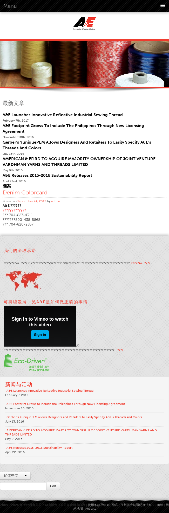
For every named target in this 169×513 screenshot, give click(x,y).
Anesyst (90, 508)
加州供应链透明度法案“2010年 (141, 505)
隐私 (115, 505)
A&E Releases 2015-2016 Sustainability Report (47, 175)
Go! (53, 486)
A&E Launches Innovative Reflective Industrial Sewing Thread (63, 114)
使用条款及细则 (99, 505)
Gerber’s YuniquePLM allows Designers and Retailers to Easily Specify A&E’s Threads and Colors (74, 417)
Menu (10, 6)
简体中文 (15, 475)
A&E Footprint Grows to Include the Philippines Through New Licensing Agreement (65, 404)
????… (121, 350)
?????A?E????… (142, 263)
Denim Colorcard (25, 192)
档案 (7, 186)
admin (55, 201)
